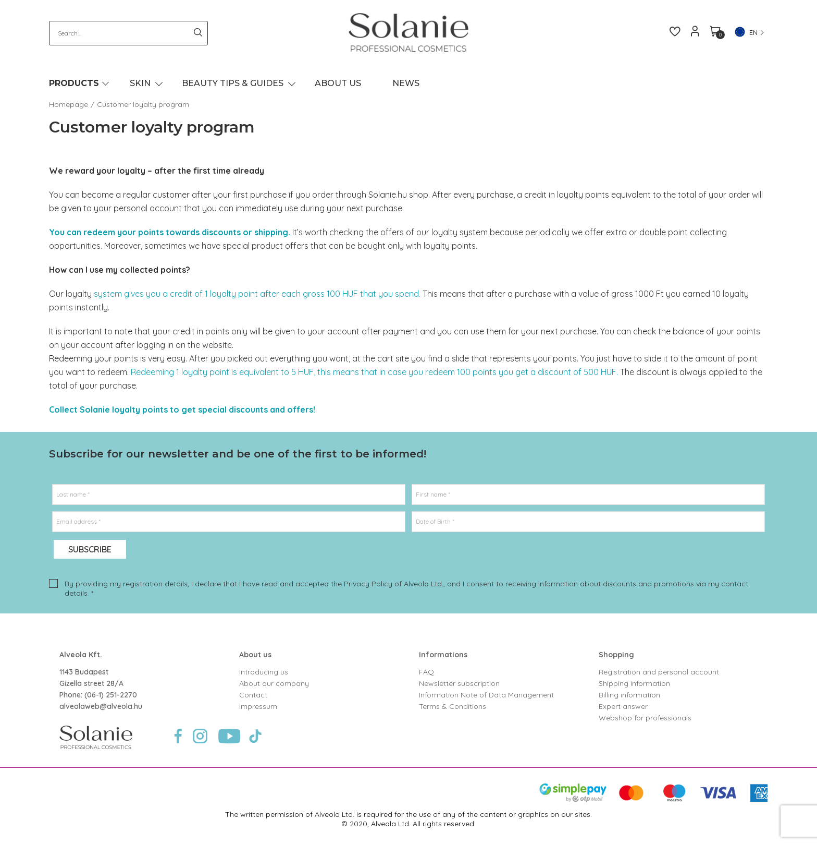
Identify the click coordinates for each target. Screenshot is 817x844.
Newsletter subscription (459, 683)
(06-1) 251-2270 (110, 695)
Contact (253, 695)
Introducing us (263, 672)
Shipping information (634, 683)
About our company (274, 683)
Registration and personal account (659, 672)
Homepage (68, 104)
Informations (443, 654)
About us (255, 654)
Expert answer (623, 706)
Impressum (258, 706)
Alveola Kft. (80, 654)
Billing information (629, 695)
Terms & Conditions (452, 706)
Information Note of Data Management (486, 695)
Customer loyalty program (143, 104)
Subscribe (90, 549)
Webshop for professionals (645, 717)
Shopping (616, 654)
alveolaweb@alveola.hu (100, 706)
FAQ (426, 672)
